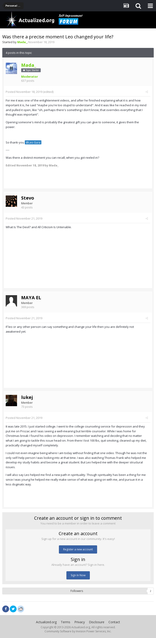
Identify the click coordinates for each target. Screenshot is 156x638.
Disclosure (96, 622)
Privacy (79, 622)
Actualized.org (46, 622)
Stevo (27, 198)
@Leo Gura (33, 142)
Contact (114, 622)
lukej (27, 397)
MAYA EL (31, 297)
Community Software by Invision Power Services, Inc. (78, 631)
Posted (24, 92)
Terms (65, 622)
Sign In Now (78, 575)
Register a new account (78, 549)
